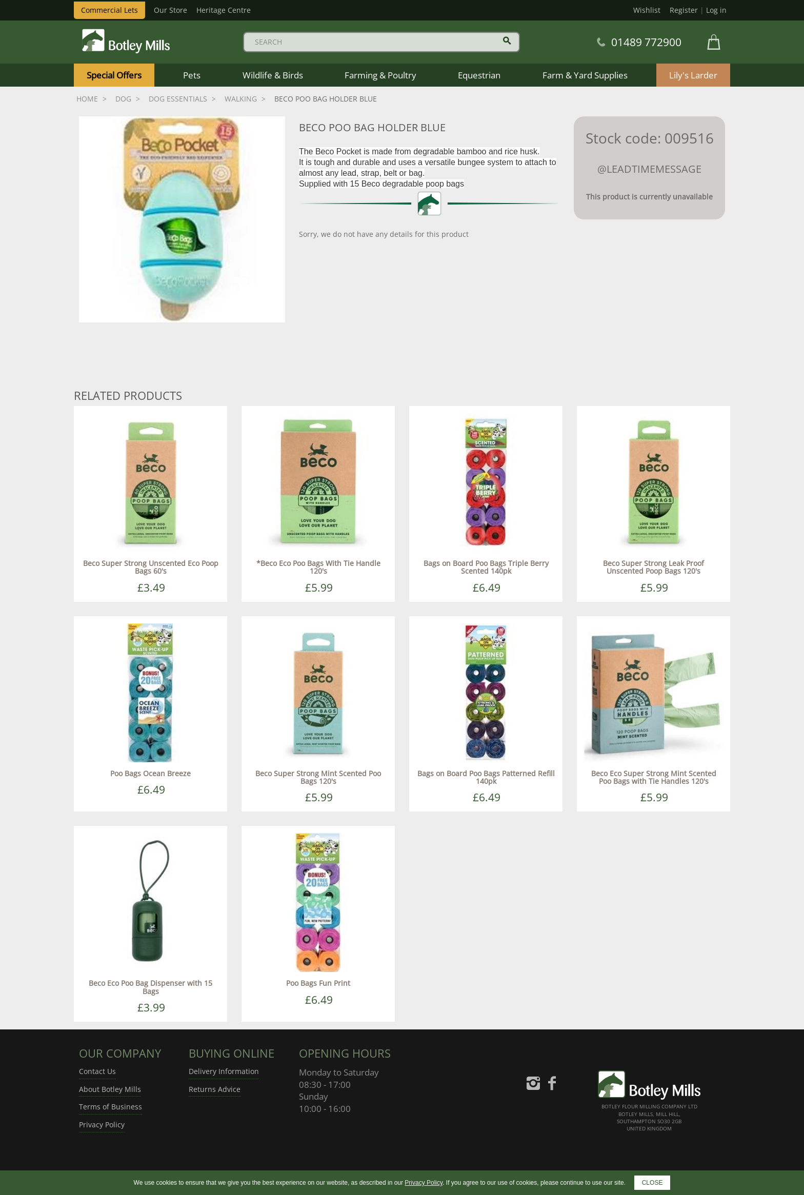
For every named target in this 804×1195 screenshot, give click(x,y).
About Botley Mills (110, 1089)
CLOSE (652, 1182)
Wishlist (646, 10)
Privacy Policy (102, 1124)
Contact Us (97, 1071)
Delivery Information (224, 1071)
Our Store (170, 10)
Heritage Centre (223, 10)
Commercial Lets (109, 10)
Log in (716, 10)
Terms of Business (110, 1106)
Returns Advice (214, 1089)
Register (684, 10)
